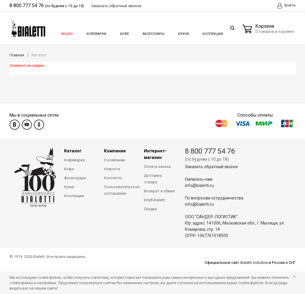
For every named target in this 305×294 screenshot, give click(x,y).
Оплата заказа (157, 166)
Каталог (73, 151)
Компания (115, 151)
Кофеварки (96, 32)
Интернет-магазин (155, 154)
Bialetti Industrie (254, 262)
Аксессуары (153, 32)
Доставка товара (153, 178)
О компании (114, 160)
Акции (66, 32)
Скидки (150, 209)
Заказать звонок (116, 6)
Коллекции (212, 32)
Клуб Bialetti (154, 200)
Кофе (124, 32)
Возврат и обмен (159, 191)
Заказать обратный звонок (211, 166)
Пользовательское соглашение (119, 190)
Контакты (113, 178)
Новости (112, 169)
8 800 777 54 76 (27, 5)
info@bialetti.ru (199, 185)
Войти (286, 6)
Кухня (183, 32)
